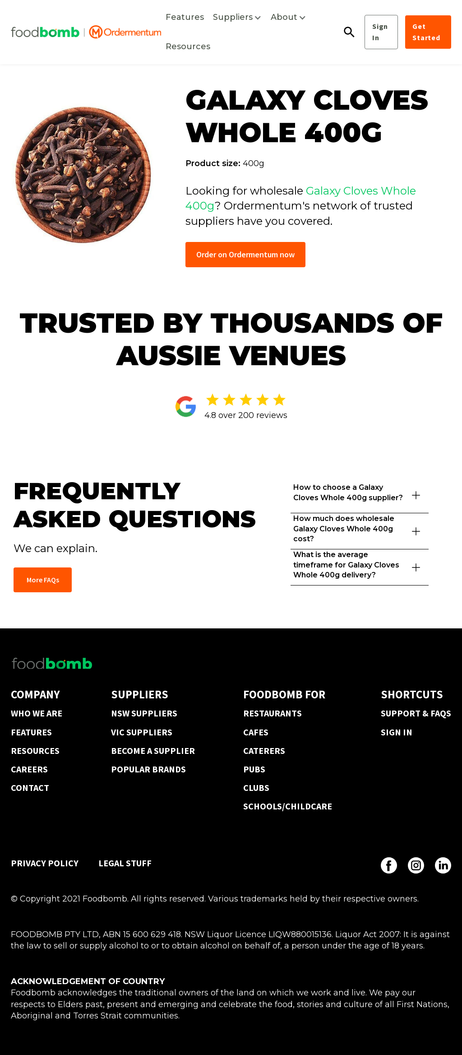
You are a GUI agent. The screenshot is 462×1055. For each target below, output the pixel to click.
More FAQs (43, 579)
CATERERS (264, 750)
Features (185, 17)
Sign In (380, 32)
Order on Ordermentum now (245, 254)
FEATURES (31, 732)
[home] (86, 32)
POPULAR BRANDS (148, 769)
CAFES (255, 732)
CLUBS (256, 787)
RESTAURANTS (272, 713)
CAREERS (29, 769)
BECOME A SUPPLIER (153, 750)
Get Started (426, 32)
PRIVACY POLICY (45, 863)
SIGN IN (396, 732)
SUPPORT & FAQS (416, 713)
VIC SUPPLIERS (141, 732)
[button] (237, 17)
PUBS (254, 769)
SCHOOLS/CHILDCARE (287, 806)
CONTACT (30, 787)
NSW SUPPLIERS (144, 713)
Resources (188, 46)
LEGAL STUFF (125, 863)
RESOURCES (35, 750)
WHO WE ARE (36, 713)
